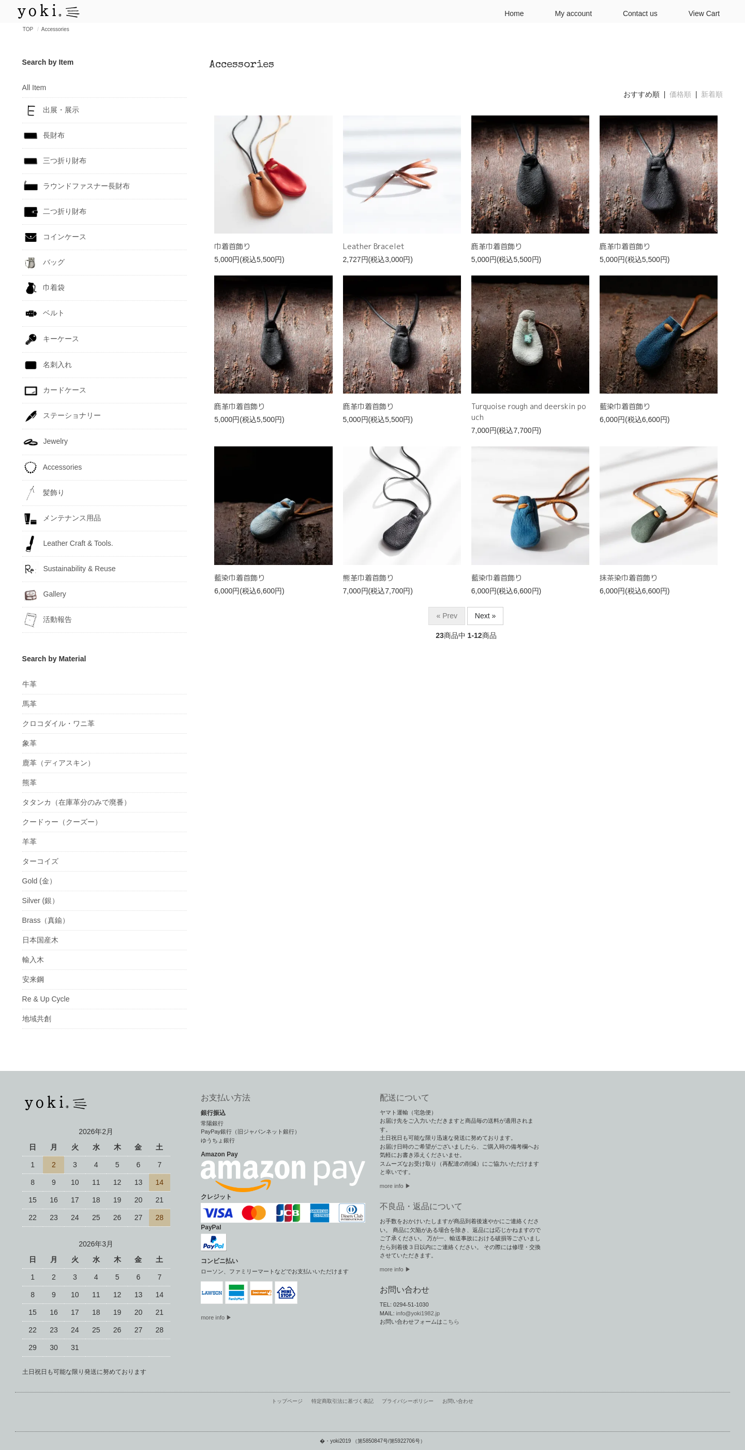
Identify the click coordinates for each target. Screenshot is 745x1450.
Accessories (55, 29)
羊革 (29, 841)
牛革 (29, 684)
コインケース (54, 237)
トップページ (290, 1401)
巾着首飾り (232, 246)
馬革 (29, 704)
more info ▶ (216, 1317)
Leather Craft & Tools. (67, 543)
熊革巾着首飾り (368, 578)
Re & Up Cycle (46, 999)
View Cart (700, 13)
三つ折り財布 (54, 161)
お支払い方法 (225, 1097)
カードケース (54, 390)
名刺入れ (47, 365)
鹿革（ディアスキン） (58, 763)
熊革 (29, 782)
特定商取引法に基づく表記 (343, 1401)
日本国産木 (40, 940)
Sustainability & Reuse (69, 569)
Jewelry (45, 442)
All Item (34, 87)
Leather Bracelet (374, 246)
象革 (29, 743)
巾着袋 (43, 288)
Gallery (44, 594)
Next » (485, 616)
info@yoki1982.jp (418, 1313)
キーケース (51, 339)
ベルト (43, 313)
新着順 (712, 94)
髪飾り (43, 493)
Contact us (636, 13)
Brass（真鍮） (46, 920)
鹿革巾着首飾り (496, 246)
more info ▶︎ (395, 1186)
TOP (28, 29)
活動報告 (47, 620)
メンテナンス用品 (61, 518)
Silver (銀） (40, 900)
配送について (404, 1097)
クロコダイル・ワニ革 (58, 723)
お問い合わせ (454, 1401)
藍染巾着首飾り (625, 406)
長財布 (43, 135)
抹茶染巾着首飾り (629, 578)
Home (510, 13)
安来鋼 (33, 979)
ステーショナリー (61, 416)
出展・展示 (51, 110)
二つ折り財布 (54, 212)
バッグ (43, 262)
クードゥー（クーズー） (62, 822)
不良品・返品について (421, 1206)
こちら (450, 1321)
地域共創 (36, 1018)
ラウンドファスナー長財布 (76, 186)
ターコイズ (40, 861)
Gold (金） (39, 881)
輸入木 (33, 959)
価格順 (680, 94)
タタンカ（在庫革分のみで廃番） (76, 802)
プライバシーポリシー (407, 1401)
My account (569, 13)
